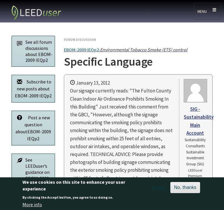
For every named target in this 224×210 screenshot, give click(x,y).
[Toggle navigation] (207, 11)
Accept (159, 190)
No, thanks (185, 189)
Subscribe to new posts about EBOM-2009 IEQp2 (33, 88)
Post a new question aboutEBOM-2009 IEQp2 (32, 127)
